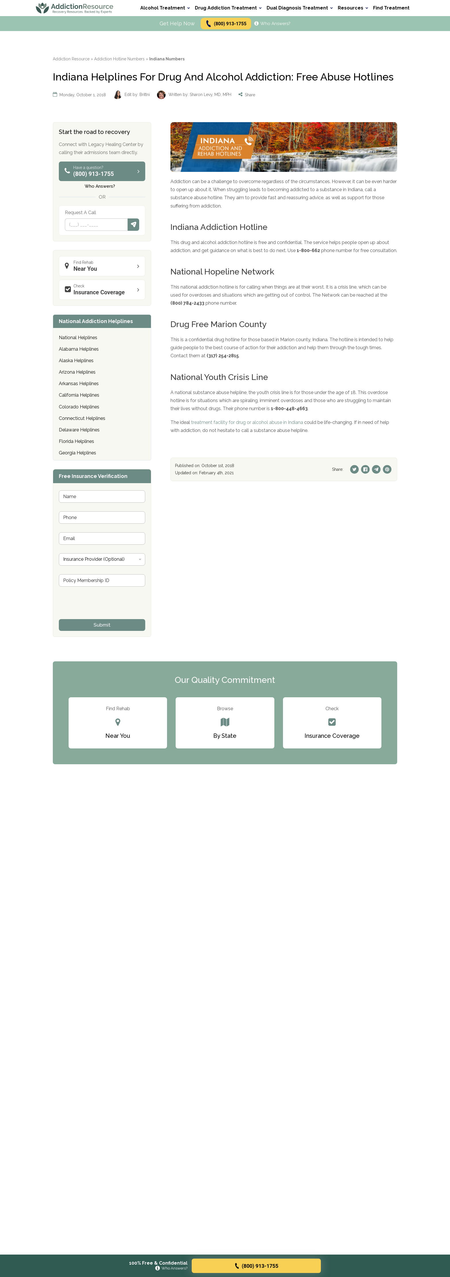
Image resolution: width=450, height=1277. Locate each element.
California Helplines (79, 395)
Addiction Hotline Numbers (119, 59)
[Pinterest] (387, 469)
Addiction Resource (71, 59)
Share (246, 94)
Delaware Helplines (79, 430)
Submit (133, 224)
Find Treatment (391, 8)
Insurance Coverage (103, 289)
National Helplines (78, 337)
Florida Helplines (76, 441)
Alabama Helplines (79, 349)
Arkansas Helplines (79, 383)
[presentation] (102, 615)
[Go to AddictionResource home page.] (74, 8)
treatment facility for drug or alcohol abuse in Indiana (247, 422)
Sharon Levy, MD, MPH (210, 94)
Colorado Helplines (79, 407)
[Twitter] (354, 469)
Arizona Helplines (77, 372)
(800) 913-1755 (225, 23)
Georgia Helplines (77, 453)
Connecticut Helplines (82, 418)
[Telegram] (376, 469)
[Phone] (96, 224)
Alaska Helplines (76, 360)
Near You (103, 266)
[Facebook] (365, 469)
